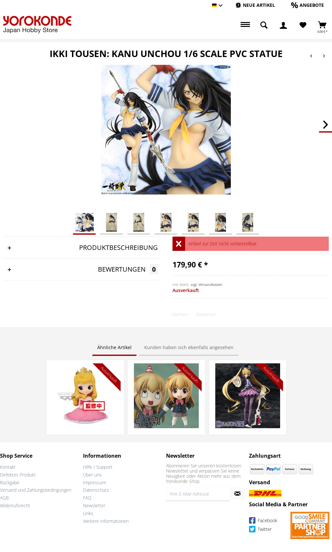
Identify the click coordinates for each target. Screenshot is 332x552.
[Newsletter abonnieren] (237, 493)
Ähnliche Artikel (114, 347)
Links (88, 513)
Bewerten (206, 314)
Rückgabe (9, 482)
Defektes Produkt (18, 475)
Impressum (94, 482)
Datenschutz (96, 490)
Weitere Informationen (106, 521)
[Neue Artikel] (255, 5)
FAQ (87, 498)
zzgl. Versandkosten (206, 284)
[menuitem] (255, 5)
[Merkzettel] (303, 25)
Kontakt (8, 467)
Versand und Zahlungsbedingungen (35, 490)
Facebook (263, 521)
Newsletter (94, 505)
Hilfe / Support (98, 467)
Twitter (260, 530)
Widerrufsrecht (15, 505)
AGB (4, 498)
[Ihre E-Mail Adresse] (198, 493)
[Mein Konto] (283, 25)
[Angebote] (307, 5)
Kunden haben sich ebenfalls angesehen (188, 347)
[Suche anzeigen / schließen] (264, 25)
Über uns (92, 475)
